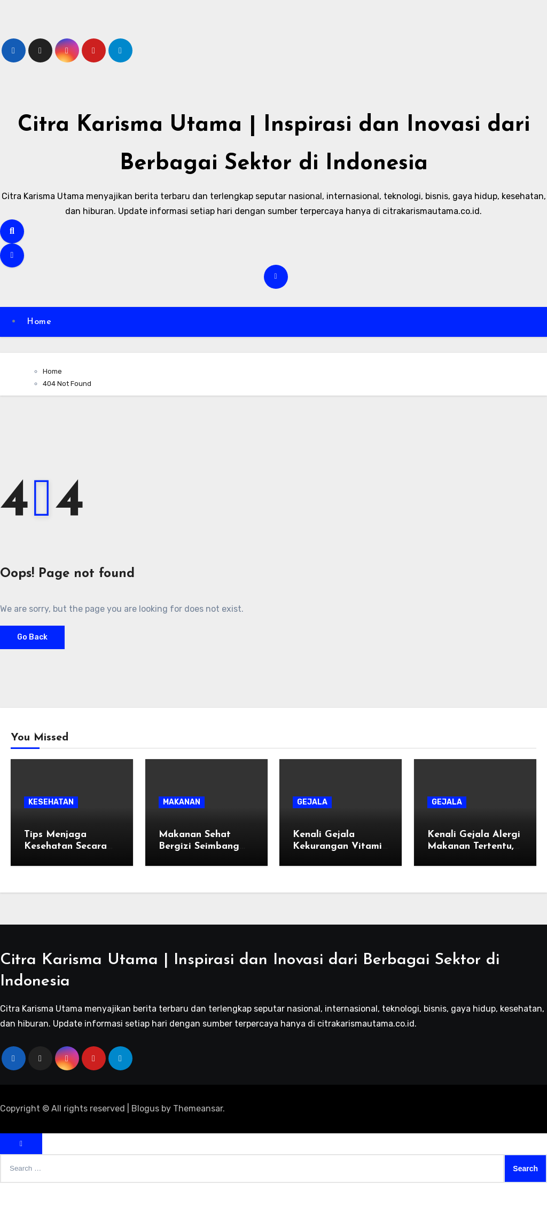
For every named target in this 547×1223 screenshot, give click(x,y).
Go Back (32, 677)
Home (41, 361)
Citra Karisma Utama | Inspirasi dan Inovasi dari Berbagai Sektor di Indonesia (273, 161)
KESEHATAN (51, 842)
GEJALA (312, 842)
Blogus (145, 1148)
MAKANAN (181, 842)
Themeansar (198, 1148)
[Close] (21, 1183)
